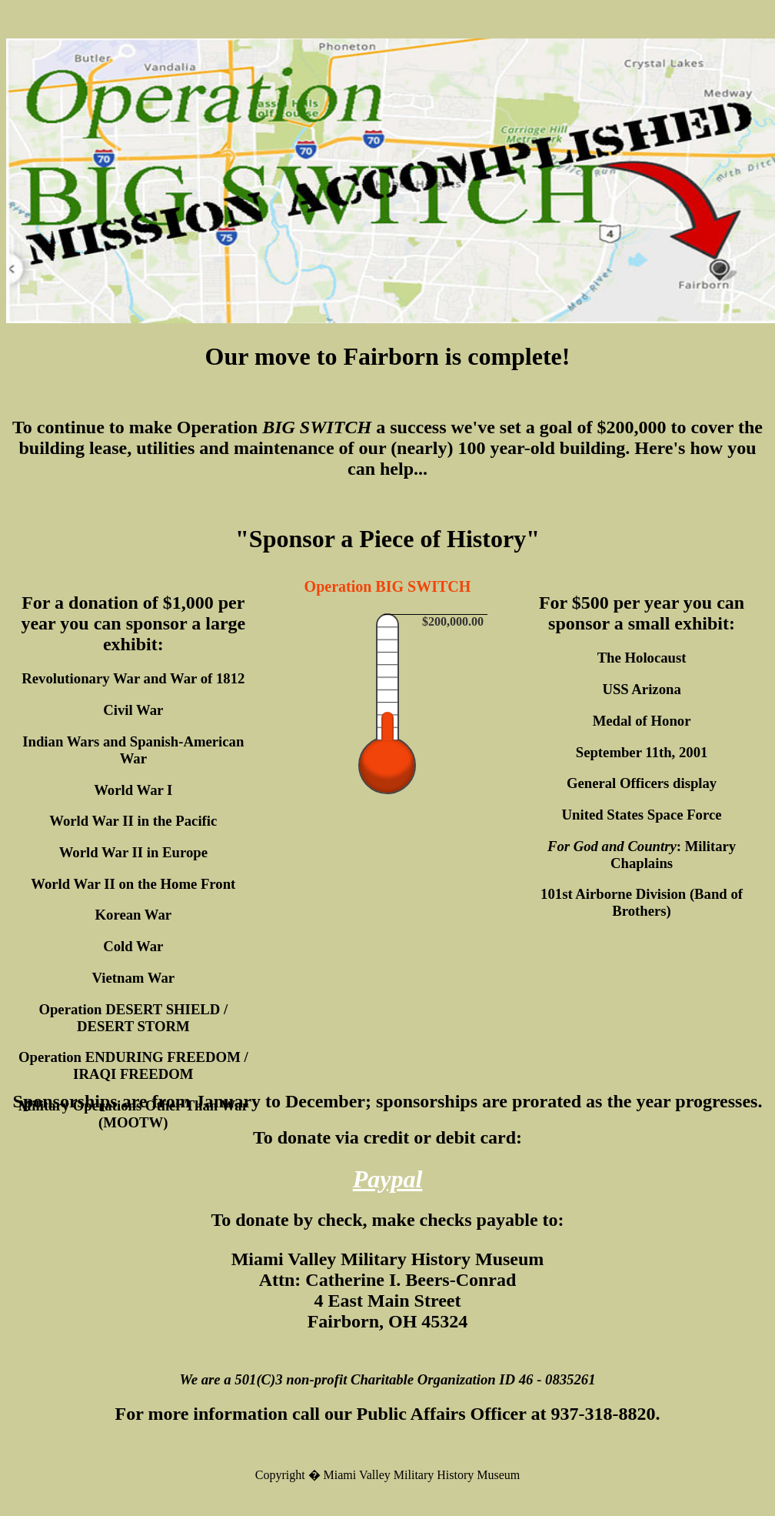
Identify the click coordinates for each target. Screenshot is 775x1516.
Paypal (388, 1179)
